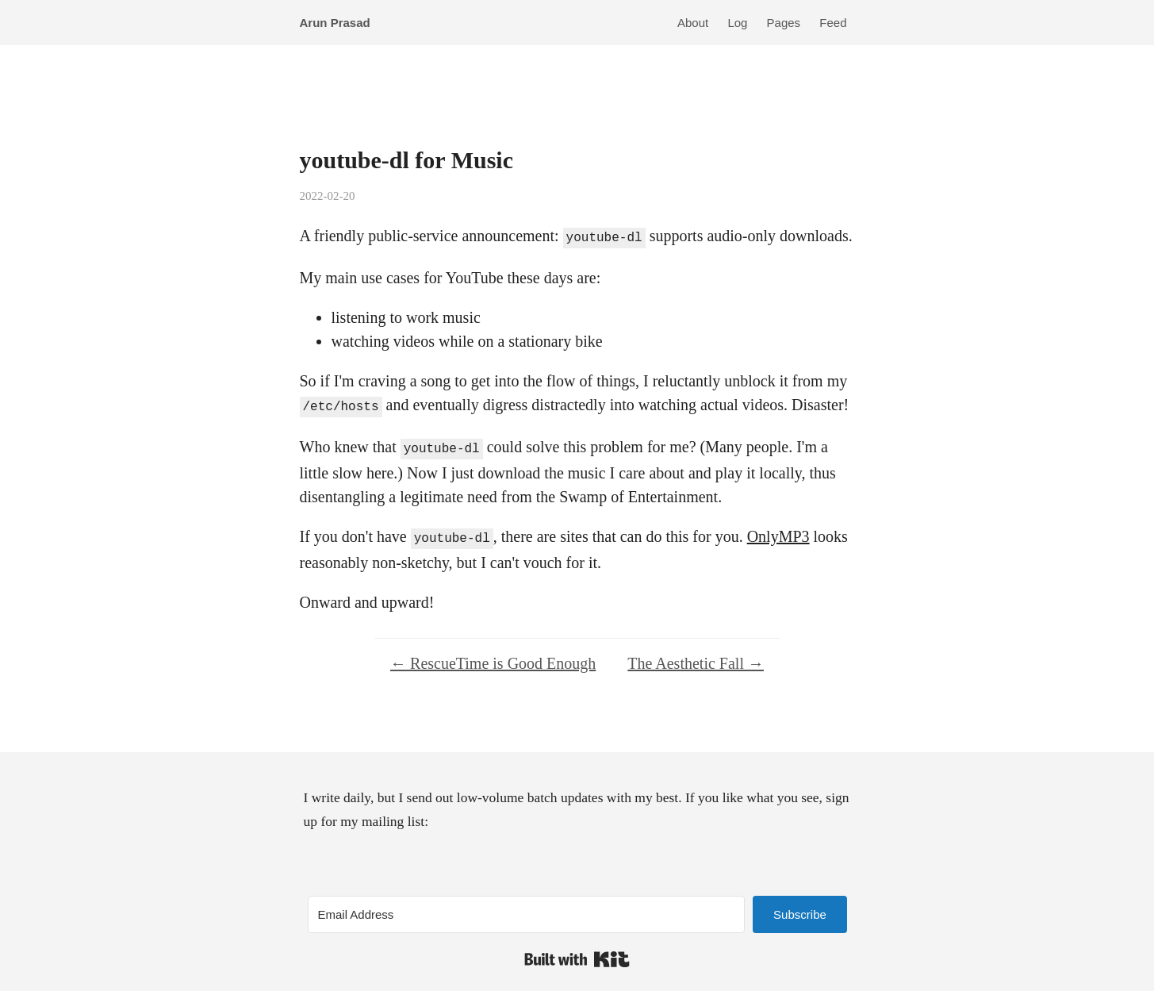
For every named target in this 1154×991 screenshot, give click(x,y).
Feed (832, 22)
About (692, 22)
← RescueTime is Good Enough (493, 657)
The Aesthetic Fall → (695, 657)
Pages (784, 22)
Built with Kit (577, 953)
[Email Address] (527, 908)
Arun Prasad (335, 22)
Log (737, 22)
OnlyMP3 (778, 531)
